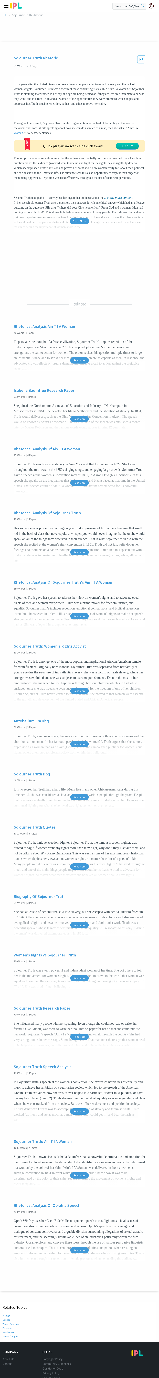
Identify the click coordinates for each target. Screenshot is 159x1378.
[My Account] (152, 6)
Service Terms (51, 1357)
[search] (142, 6)
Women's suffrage (11, 1303)
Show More (79, 200)
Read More (79, 340)
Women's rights (10, 1315)
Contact (7, 1343)
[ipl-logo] (16, 7)
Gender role (8, 1311)
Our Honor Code (53, 1348)
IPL (5, 15)
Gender (6, 1299)
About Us (8, 1338)
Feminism (7, 1307)
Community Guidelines (57, 1343)
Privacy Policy (51, 1353)
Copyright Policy (52, 1338)
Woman (18, 133)
